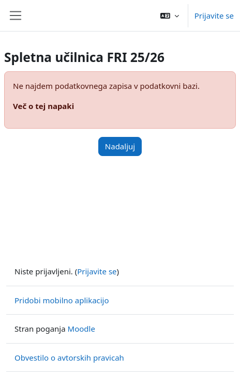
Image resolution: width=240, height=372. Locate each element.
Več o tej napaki (43, 106)
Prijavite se (214, 15)
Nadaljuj (120, 146)
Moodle (81, 328)
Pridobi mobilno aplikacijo (61, 300)
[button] (170, 15)
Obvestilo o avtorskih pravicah (69, 357)
